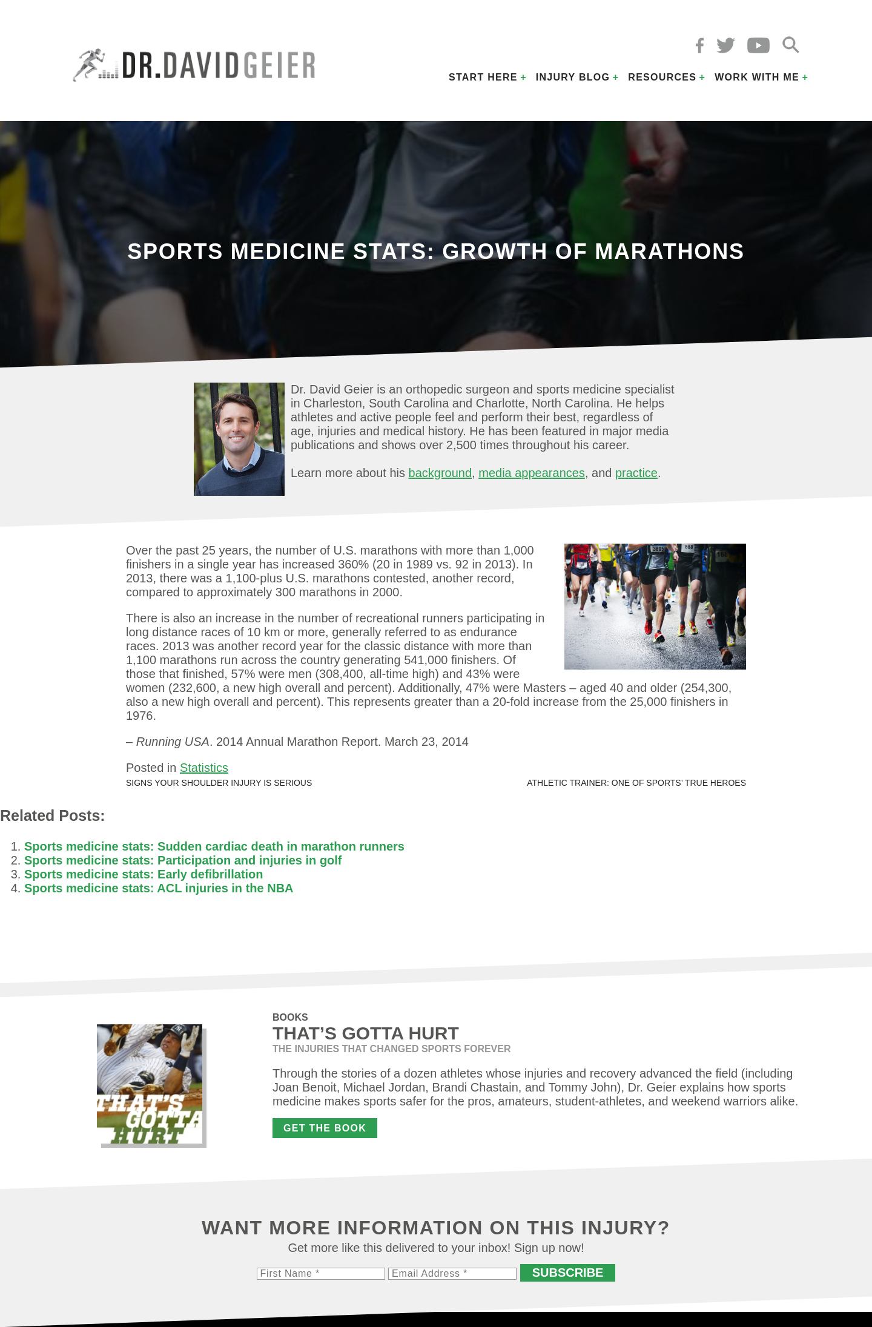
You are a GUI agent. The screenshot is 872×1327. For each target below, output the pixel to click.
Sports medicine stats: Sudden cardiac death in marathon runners (214, 846)
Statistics (204, 767)
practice (636, 472)
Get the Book (324, 1128)
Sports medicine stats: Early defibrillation (143, 874)
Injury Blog (573, 77)
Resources (662, 77)
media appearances (531, 472)
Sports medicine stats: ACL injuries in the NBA (159, 888)
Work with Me (757, 77)
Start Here (483, 77)
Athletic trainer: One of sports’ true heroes (636, 783)
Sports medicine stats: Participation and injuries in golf (183, 860)
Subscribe (568, 1272)
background (440, 472)
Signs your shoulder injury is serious (219, 783)
